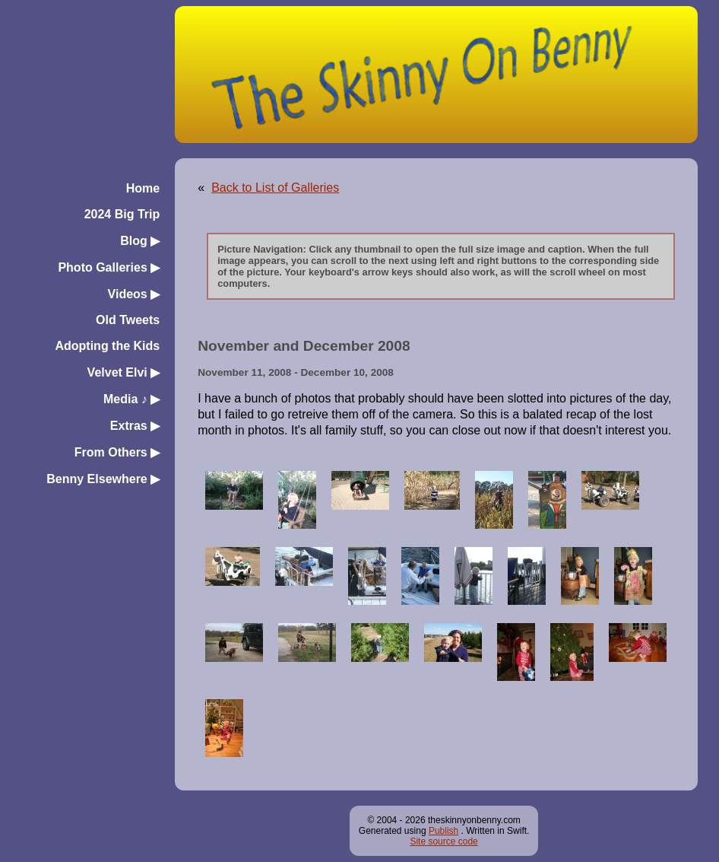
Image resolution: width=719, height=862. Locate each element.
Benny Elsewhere (103, 478)
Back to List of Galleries (275, 187)
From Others (117, 452)
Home (143, 188)
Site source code (443, 841)
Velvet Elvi (123, 372)
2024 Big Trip (122, 214)
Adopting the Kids (107, 345)
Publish (443, 830)
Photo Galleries (109, 267)
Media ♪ (131, 399)
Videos (134, 294)
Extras (135, 425)
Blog (140, 240)
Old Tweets (128, 319)
